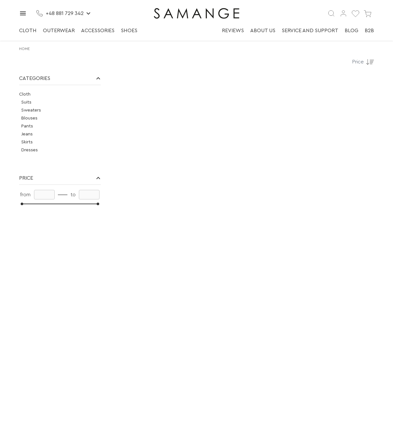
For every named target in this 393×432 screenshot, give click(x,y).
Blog (351, 30)
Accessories (97, 30)
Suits (26, 102)
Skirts (27, 142)
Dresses (29, 150)
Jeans (27, 134)
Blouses (29, 118)
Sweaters (31, 110)
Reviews (233, 30)
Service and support (310, 30)
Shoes (129, 30)
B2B (369, 30)
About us (262, 30)
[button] (60, 78)
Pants (27, 126)
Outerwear (59, 30)
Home (24, 49)
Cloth (28, 30)
